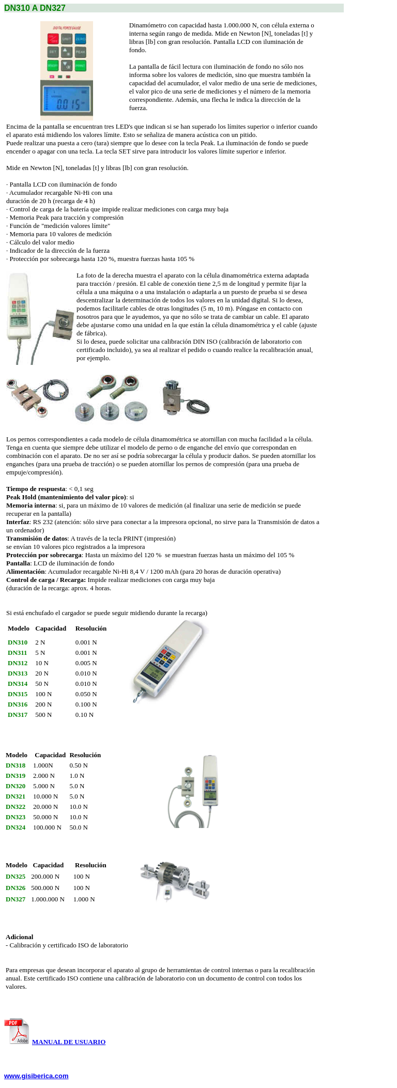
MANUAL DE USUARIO (68, 1042)
